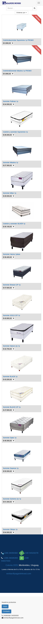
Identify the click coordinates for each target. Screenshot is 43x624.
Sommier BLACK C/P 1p (12, 407)
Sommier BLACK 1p (10, 376)
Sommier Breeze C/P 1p (12, 285)
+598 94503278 (31, 553)
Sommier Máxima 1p (10, 162)
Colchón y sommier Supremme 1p (15, 132)
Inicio (5, 606)
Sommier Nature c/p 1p (11, 346)
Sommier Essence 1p (10, 468)
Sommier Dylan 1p (9, 438)
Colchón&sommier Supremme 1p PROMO (18, 40)
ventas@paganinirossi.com (18, 574)
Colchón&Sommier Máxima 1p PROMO (17, 71)
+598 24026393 (10, 558)
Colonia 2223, (12, 565)
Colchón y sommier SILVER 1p (14, 224)
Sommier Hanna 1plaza (11, 254)
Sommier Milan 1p (9, 193)
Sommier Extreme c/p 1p (12, 499)
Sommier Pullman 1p (10, 101)
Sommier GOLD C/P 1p (11, 315)
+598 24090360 (10, 553)
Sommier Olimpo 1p (10, 529)
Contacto (6, 611)
